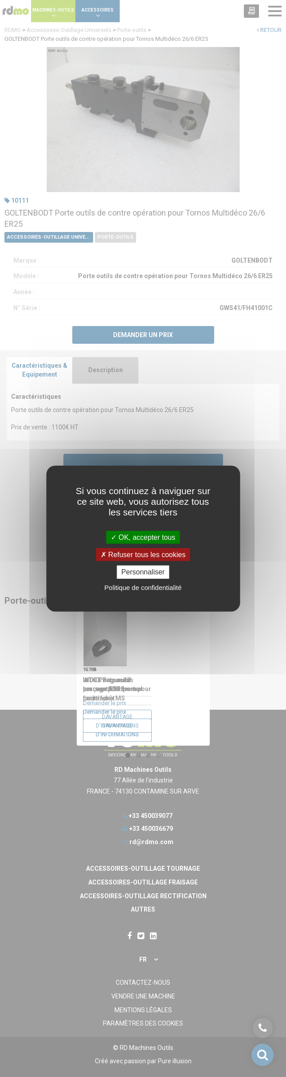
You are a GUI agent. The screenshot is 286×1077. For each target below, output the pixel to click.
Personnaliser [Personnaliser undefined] (143, 572)
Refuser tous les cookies (143, 554)
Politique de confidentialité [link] (142, 587)
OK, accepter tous (143, 537)
